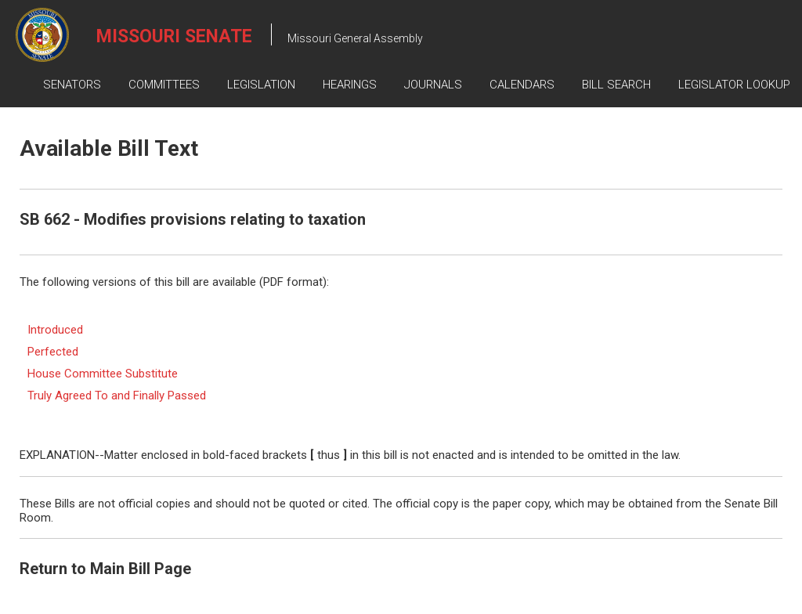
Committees (164, 85)
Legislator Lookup (734, 85)
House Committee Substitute (102, 374)
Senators (72, 85)
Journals (433, 85)
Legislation (261, 85)
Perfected (52, 352)
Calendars (522, 85)
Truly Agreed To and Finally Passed (116, 395)
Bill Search (616, 85)
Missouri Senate (174, 36)
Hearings (350, 85)
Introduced (55, 330)
